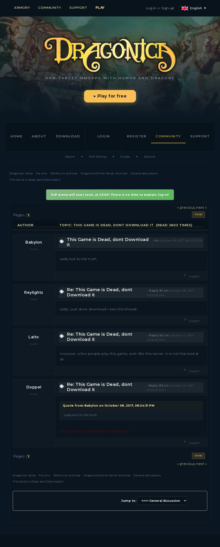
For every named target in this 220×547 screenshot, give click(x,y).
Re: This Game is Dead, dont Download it (99, 292)
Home (16, 136)
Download (68, 136)
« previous (186, 207)
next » (201, 207)
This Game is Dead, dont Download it (108, 242)
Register (136, 136)
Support (200, 136)
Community (168, 136)
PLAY (100, 7)
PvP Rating (97, 156)
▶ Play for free (110, 96)
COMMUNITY (49, 7)
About (39, 136)
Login (103, 136)
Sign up (167, 8)
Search (70, 156)
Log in (151, 8)
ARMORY (22, 7)
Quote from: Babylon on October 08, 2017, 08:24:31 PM (108, 405)
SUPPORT (78, 7)
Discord (149, 156)
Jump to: (128, 500)
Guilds (125, 156)
